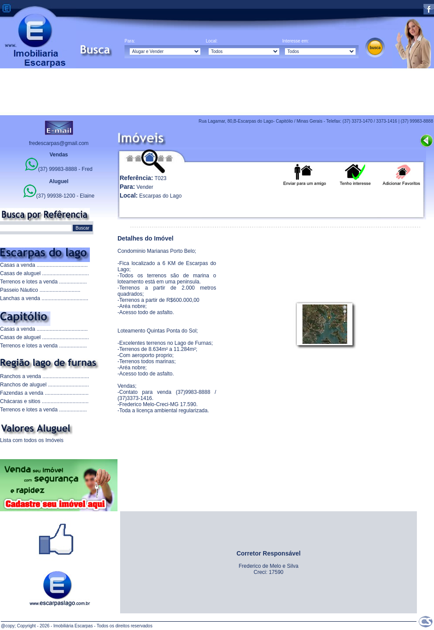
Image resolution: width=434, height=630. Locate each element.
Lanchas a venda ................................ (44, 298)
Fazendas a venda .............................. (44, 393)
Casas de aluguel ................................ (44, 273)
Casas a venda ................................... (44, 265)
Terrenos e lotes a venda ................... (43, 282)
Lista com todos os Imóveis (32, 440)
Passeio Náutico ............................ (40, 290)
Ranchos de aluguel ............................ (44, 385)
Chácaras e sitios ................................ (44, 401)
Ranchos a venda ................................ (44, 376)
